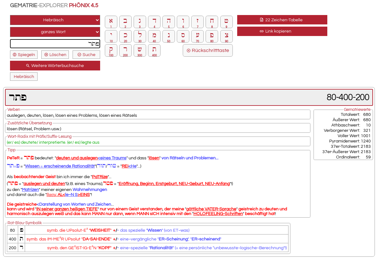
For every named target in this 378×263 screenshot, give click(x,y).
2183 (366, 146)
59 (368, 157)
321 (367, 130)
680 (367, 114)
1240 (366, 141)
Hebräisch (24, 76)
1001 (366, 135)
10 (368, 125)
